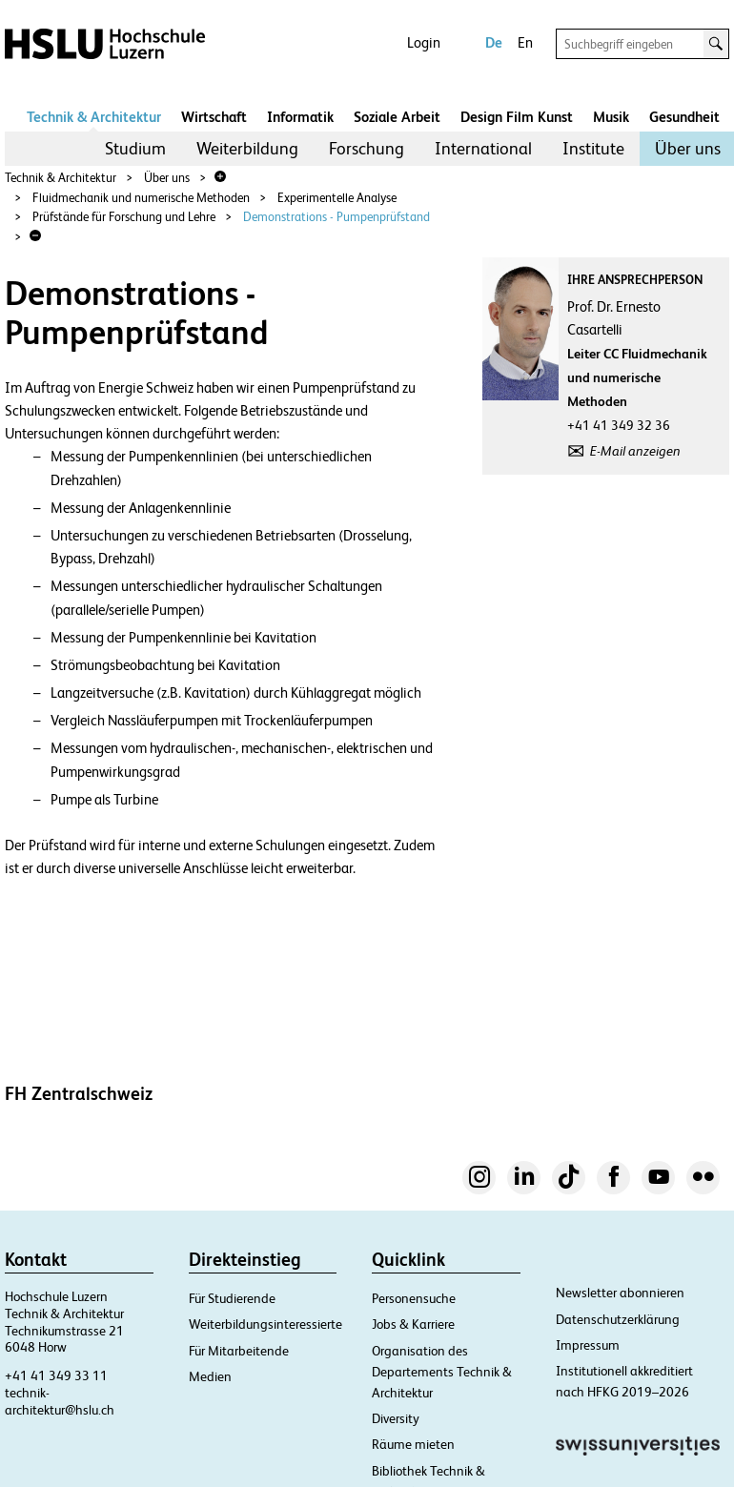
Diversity (395, 1418)
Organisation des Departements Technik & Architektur (442, 1371)
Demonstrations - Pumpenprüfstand (336, 217)
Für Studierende (232, 1298)
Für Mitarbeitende (239, 1350)
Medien (210, 1376)
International (483, 148)
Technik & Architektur (94, 117)
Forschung (366, 148)
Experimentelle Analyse (337, 198)
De (493, 42)
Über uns (688, 148)
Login (423, 42)
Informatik (300, 117)
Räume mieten (413, 1444)
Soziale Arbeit (397, 117)
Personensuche (414, 1298)
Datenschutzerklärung (618, 1319)
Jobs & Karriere (413, 1324)
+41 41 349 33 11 (56, 1375)
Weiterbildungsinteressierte (265, 1324)
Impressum (588, 1345)
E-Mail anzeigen (635, 450)
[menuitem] (135, 149)
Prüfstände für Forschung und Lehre (123, 217)
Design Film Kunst (516, 117)
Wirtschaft (214, 117)
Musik (611, 117)
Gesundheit (684, 117)
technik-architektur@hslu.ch (59, 1401)
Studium (135, 148)
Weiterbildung (247, 148)
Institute (593, 148)
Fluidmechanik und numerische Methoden (141, 198)
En (525, 42)
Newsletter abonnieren (620, 1292)
